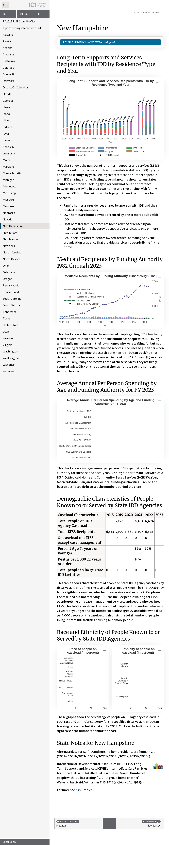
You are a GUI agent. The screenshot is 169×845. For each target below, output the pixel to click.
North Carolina (12, 252)
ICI (5, 14)
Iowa (6, 133)
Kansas (7, 140)
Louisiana (9, 153)
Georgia (8, 100)
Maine (7, 160)
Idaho (6, 114)
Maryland (9, 166)
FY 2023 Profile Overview (81, 42)
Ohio (6, 265)
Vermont (8, 338)
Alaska (7, 41)
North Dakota (11, 259)
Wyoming (9, 371)
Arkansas (8, 54)
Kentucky (8, 147)
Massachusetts (12, 173)
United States (11, 325)
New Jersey (10, 232)
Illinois (7, 120)
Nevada (7, 219)
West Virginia (11, 358)
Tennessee (10, 312)
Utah (6, 331)
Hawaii (7, 107)
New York (9, 246)
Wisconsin (9, 364)
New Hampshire (13, 226)
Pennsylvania (11, 285)
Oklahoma (9, 272)
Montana (8, 206)
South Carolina (12, 298)
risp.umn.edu (84, 790)
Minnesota (9, 186)
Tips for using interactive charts (22, 28)
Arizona (7, 48)
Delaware (9, 81)
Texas (6, 318)
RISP (39, 14)
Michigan (8, 180)
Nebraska (9, 213)
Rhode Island (11, 292)
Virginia (7, 345)
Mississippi (10, 193)
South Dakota (11, 305)
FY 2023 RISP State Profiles (19, 21)
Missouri (8, 199)
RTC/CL (24, 14)
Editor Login (9, 841)
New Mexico (10, 239)
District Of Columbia (15, 87)
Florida (7, 94)
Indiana (7, 127)
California (9, 61)
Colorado (8, 67)
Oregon (7, 279)
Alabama (8, 34)
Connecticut (10, 74)
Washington (10, 351)
